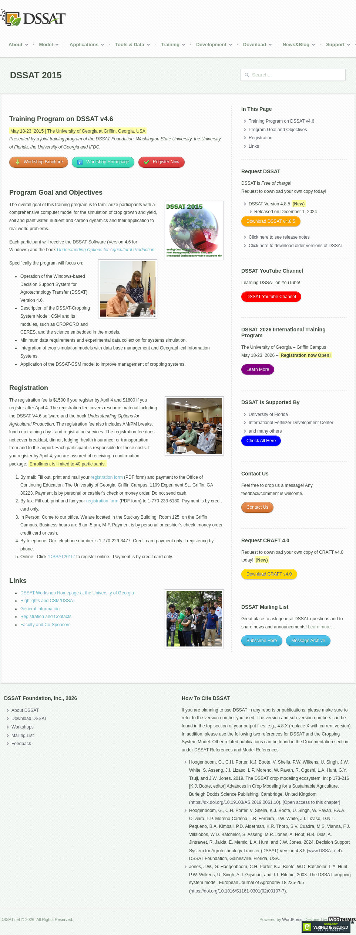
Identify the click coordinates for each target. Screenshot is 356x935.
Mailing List (22, 735)
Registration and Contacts (45, 616)
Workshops (22, 727)
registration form (107, 477)
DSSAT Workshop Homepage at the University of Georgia (77, 593)
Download (255, 46)
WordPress (292, 919)
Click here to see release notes (279, 237)
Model (47, 46)
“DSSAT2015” (61, 556)
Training (170, 46)
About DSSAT (25, 710)
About (16, 46)
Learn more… (321, 626)
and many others (265, 431)
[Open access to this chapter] (311, 802)
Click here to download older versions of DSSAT (296, 245)
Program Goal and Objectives (278, 129)
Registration (260, 137)
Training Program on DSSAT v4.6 (281, 121)
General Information (40, 608)
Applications (84, 46)
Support (335, 46)
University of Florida (268, 414)
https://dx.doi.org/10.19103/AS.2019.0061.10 (235, 802)
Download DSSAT (29, 718)
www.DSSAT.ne (323, 850)
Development (212, 46)
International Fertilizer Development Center (291, 422)
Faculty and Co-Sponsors (45, 624)
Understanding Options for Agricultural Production (106, 249)
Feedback (21, 743)
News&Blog (296, 46)
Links (254, 146)
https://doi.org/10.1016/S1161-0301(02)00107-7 (238, 891)
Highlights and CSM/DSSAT (47, 600)
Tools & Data (130, 46)
